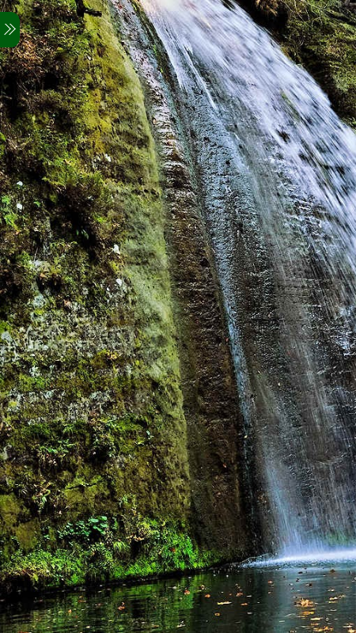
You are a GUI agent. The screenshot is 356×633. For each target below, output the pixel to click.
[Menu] (10, 29)
